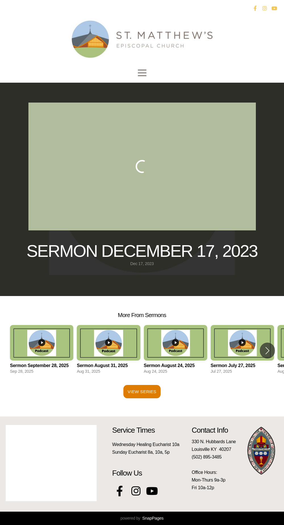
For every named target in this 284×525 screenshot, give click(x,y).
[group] (41, 351)
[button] (267, 350)
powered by (142, 518)
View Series (142, 391)
